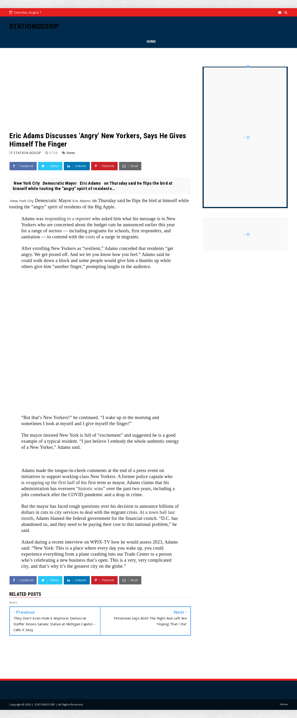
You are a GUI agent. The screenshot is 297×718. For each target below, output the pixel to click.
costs (90, 236)
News (70, 153)
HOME (151, 41)
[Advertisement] (100, 89)
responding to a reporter (68, 218)
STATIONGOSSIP (34, 26)
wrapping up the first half (50, 482)
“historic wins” (90, 488)
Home (284, 704)
